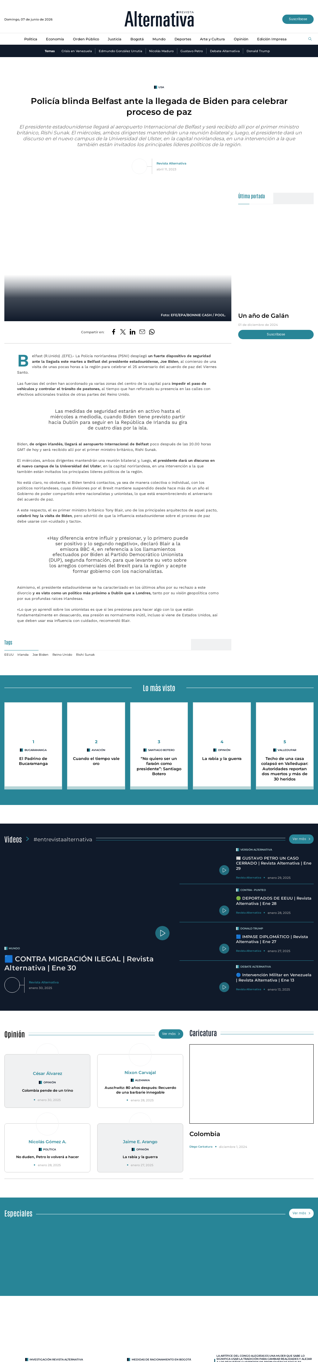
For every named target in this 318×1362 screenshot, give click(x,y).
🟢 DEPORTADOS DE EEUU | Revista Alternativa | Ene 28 (273, 901)
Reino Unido (62, 654)
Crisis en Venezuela (76, 51)
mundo (14, 948)
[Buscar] (310, 39)
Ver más (302, 839)
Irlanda (23, 654)
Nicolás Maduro (161, 51)
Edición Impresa (272, 39)
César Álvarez (47, 1073)
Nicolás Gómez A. (47, 1141)
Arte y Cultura (212, 39)
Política (30, 39)
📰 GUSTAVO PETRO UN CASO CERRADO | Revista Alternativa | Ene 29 (273, 863)
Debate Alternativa (225, 51)
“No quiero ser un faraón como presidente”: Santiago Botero (159, 766)
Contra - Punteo (253, 890)
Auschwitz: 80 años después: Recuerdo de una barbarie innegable (140, 1090)
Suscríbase (298, 19)
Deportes (183, 39)
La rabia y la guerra (222, 758)
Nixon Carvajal (140, 1072)
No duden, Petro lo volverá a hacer (47, 1157)
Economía (55, 39)
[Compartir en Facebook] (113, 332)
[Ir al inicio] (159, 19)
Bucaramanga (36, 750)
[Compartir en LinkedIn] (132, 332)
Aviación (98, 750)
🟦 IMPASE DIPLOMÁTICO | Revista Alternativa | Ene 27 (272, 939)
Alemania (142, 1080)
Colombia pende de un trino (47, 1090)
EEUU (9, 654)
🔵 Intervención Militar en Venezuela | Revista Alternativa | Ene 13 (273, 977)
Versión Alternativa (256, 849)
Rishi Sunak (85, 654)
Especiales (18, 1212)
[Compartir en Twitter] (123, 332)
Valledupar (287, 750)
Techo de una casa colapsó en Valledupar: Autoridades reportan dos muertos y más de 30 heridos (284, 769)
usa (161, 87)
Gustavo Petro (191, 51)
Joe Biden (40, 654)
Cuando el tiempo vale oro (96, 761)
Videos (13, 838)
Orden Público (86, 39)
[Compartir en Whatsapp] (152, 332)
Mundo (159, 39)
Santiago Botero (161, 750)
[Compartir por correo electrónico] (142, 332)
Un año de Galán (263, 315)
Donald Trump (258, 51)
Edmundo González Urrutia (120, 51)
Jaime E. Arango (140, 1141)
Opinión (241, 39)
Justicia (114, 39)
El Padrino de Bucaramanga (33, 761)
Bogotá (137, 39)
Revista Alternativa (171, 163)
